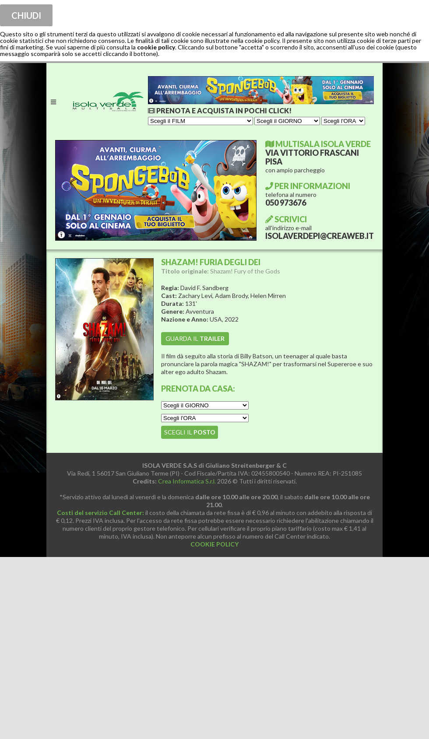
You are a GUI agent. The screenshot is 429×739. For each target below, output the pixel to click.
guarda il (195, 338)
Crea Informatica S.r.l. (187, 481)
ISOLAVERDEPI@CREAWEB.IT (319, 236)
